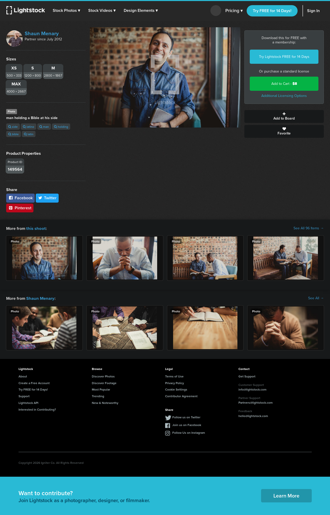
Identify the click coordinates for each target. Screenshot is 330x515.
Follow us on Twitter (186, 416)
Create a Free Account (34, 382)
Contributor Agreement (181, 395)
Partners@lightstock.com (255, 402)
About (23, 376)
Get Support (246, 376)
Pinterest (19, 208)
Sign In (313, 11)
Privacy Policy (174, 382)
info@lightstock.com (252, 389)
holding (61, 126)
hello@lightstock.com (253, 415)
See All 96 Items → (308, 228)
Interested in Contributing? (37, 409)
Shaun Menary (42, 33)
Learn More (286, 495)
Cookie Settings (176, 389)
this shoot (35, 228)
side (13, 126)
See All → (316, 298)
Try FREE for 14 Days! (272, 11)
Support (24, 395)
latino (28, 126)
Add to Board (284, 116)
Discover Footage (104, 382)
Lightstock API (28, 402)
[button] (66, 10)
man (44, 126)
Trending (98, 395)
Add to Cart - (284, 83)
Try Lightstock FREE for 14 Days (284, 56)
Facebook (20, 198)
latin (28, 134)
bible (13, 134)
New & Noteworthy (105, 402)
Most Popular (101, 389)
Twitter (47, 198)
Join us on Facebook (186, 424)
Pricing (234, 10)
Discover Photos (103, 376)
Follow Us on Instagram (188, 432)
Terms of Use (174, 376)
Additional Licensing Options (284, 95)
